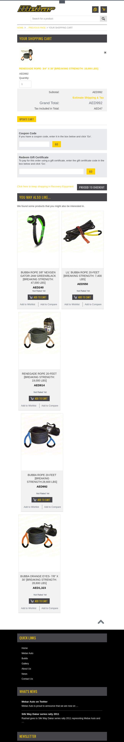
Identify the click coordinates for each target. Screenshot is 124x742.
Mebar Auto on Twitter (35, 644)
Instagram (30, 729)
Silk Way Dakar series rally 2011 (40, 656)
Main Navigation (20, 19)
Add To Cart (40, 286)
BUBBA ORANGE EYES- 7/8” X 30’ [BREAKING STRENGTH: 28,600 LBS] (39, 522)
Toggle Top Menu (62, 2)
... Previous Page (36, 28)
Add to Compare (48, 293)
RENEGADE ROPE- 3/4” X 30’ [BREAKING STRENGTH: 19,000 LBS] (58, 68)
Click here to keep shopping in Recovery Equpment (45, 186)
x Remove (106, 53)
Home (20, 28)
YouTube (36, 729)
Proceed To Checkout (91, 191)
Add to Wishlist (27, 293)
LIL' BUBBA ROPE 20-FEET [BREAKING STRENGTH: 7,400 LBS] (82, 264)
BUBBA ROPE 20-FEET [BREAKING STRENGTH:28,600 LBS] (42, 436)
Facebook (24, 729)
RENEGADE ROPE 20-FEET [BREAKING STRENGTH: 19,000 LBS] (39, 350)
